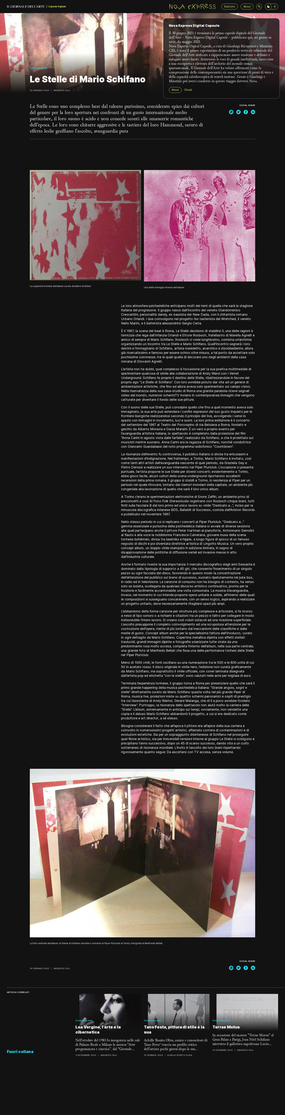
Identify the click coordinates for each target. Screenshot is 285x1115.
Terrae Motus (226, 1027)
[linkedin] (253, 112)
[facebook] (246, 112)
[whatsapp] (231, 112)
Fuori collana (38, 68)
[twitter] (238, 112)
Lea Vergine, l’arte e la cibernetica (98, 1029)
